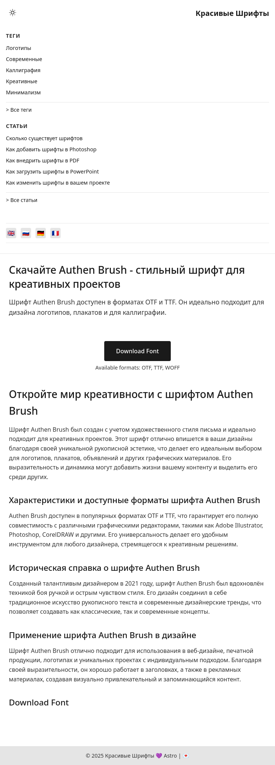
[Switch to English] (11, 233)
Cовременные (24, 59)
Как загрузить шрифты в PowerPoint (52, 171)
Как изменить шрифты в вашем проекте (58, 182)
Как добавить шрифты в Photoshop (51, 149)
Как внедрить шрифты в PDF (42, 160)
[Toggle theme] (12, 13)
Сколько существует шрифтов (44, 138)
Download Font (137, 351)
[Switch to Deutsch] (40, 233)
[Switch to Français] (55, 233)
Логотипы (18, 47)
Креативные (21, 81)
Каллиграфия (23, 70)
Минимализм (23, 92)
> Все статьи (21, 199)
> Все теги (19, 109)
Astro (170, 755)
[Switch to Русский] (26, 233)
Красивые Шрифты (232, 13)
